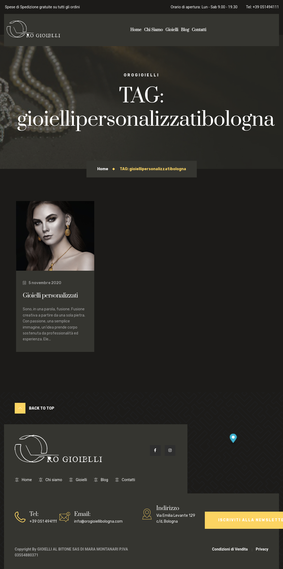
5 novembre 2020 (42, 283)
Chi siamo (54, 480)
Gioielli (171, 29)
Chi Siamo (153, 29)
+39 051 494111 (43, 517)
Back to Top (34, 408)
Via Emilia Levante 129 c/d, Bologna (179, 514)
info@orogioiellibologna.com (98, 517)
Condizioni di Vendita (230, 549)
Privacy (262, 549)
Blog (185, 29)
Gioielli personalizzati (50, 296)
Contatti (199, 29)
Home (136, 29)
